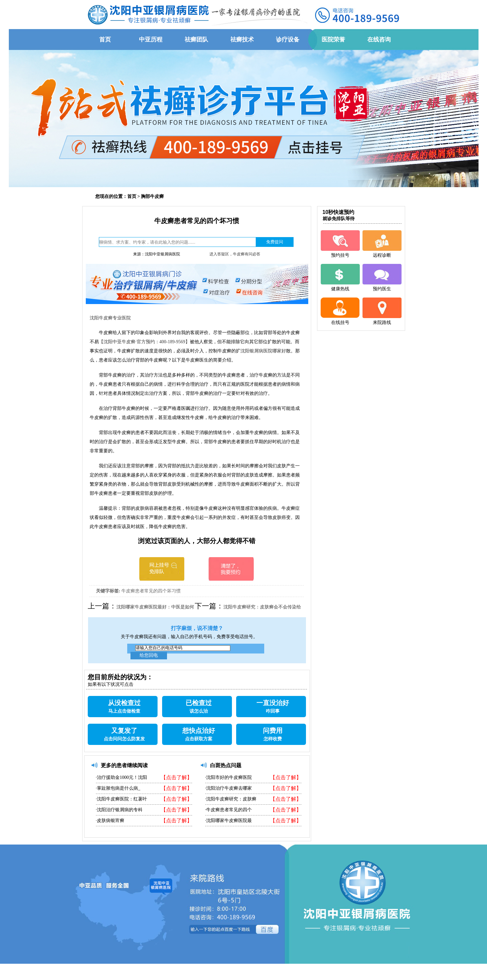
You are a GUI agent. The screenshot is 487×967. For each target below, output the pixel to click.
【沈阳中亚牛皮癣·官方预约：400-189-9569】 (144, 341)
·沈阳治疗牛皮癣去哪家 (228, 788)
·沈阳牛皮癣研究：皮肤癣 (231, 799)
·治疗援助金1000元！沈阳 (121, 777)
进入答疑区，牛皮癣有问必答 (234, 254)
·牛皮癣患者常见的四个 (228, 809)
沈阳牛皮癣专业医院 (110, 317)
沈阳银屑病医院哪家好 (263, 350)
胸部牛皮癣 (152, 196)
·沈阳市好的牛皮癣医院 (228, 777)
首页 (131, 196)
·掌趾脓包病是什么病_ (118, 788)
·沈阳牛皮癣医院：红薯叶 (121, 799)
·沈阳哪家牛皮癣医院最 (228, 820)
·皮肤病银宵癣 (110, 820)
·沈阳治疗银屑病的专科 (119, 809)
